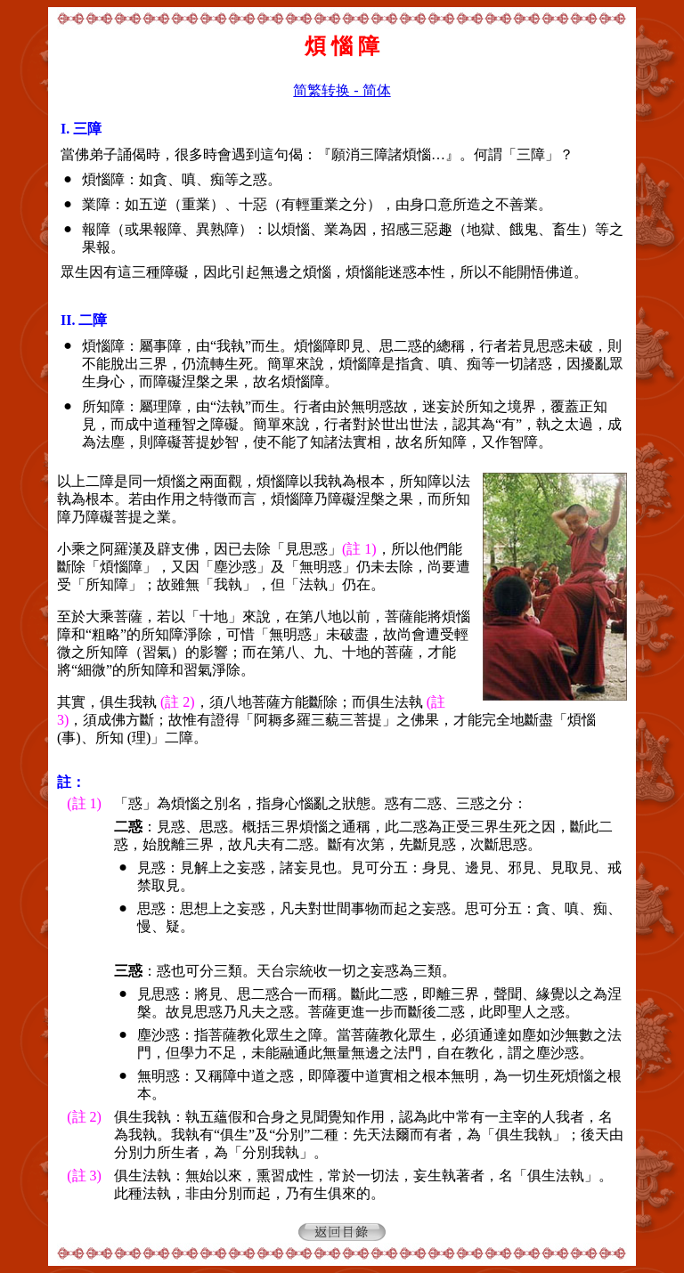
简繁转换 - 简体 (341, 90)
